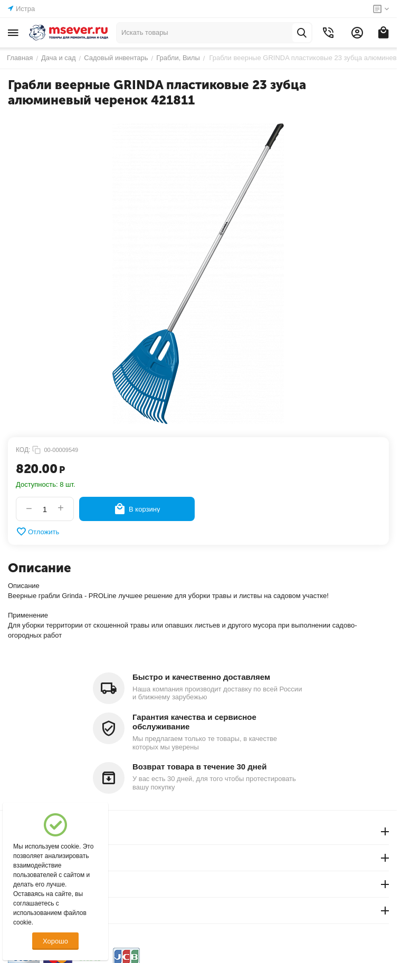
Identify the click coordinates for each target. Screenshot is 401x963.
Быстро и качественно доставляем (201, 676)
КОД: (23, 450)
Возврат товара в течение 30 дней (199, 766)
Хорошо (55, 941)
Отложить (37, 531)
